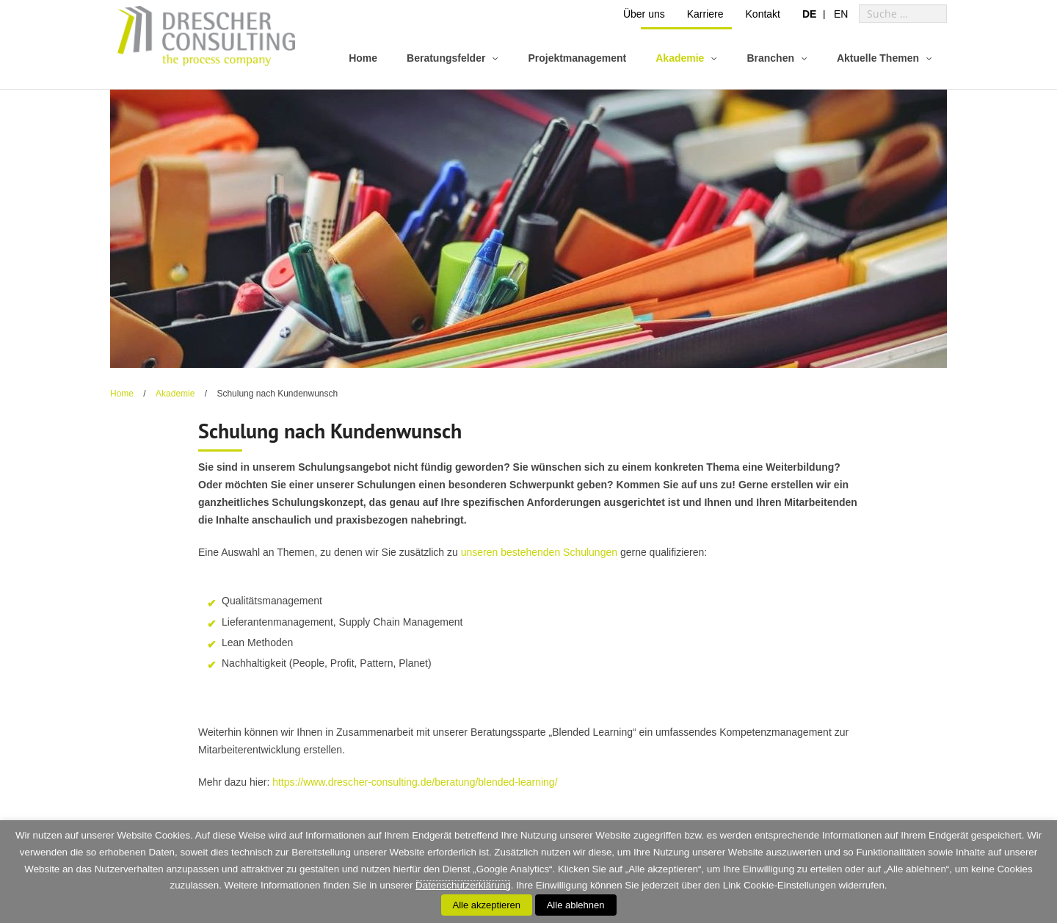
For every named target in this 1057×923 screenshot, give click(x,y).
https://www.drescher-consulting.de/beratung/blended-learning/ (414, 782)
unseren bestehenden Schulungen (539, 552)
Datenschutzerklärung (463, 885)
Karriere (705, 14)
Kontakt (763, 14)
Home (122, 393)
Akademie (175, 393)
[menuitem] (809, 13)
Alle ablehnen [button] (576, 905)
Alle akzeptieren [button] (487, 905)
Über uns (644, 14)
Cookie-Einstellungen (790, 885)
